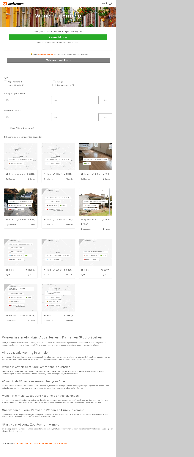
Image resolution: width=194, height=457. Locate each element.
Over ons (28, 453)
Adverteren (18, 453)
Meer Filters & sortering (22, 138)
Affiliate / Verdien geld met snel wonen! (50, 453)
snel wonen (8, 453)
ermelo (23, 347)
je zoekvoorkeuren (45, 64)
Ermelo (30, 31)
